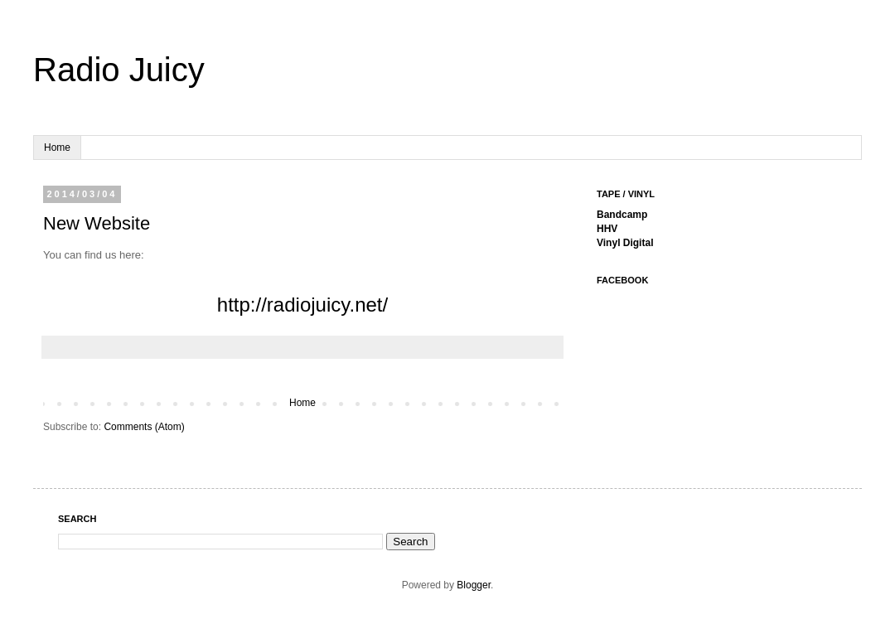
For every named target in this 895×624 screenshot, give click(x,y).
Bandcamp (622, 214)
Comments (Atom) (144, 427)
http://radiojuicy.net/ (302, 304)
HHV (607, 229)
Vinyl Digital (625, 243)
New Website (96, 223)
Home (57, 147)
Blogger (474, 585)
